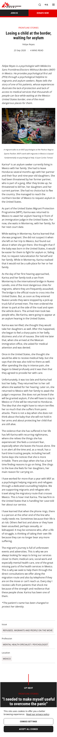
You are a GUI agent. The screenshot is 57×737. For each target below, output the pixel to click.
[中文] (46, 5)
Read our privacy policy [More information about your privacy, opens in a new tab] (37, 714)
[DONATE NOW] (42, 13)
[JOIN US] (14, 13)
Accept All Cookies (28, 729)
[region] (28, 722)
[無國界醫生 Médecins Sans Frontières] (11, 5)
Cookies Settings (28, 721)
